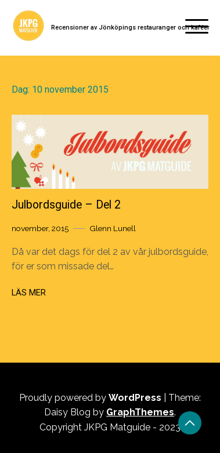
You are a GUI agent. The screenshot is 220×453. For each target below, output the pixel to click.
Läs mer (29, 293)
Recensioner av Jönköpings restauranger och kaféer (130, 27)
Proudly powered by (91, 397)
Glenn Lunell (112, 228)
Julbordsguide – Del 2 (66, 204)
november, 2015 (40, 228)
